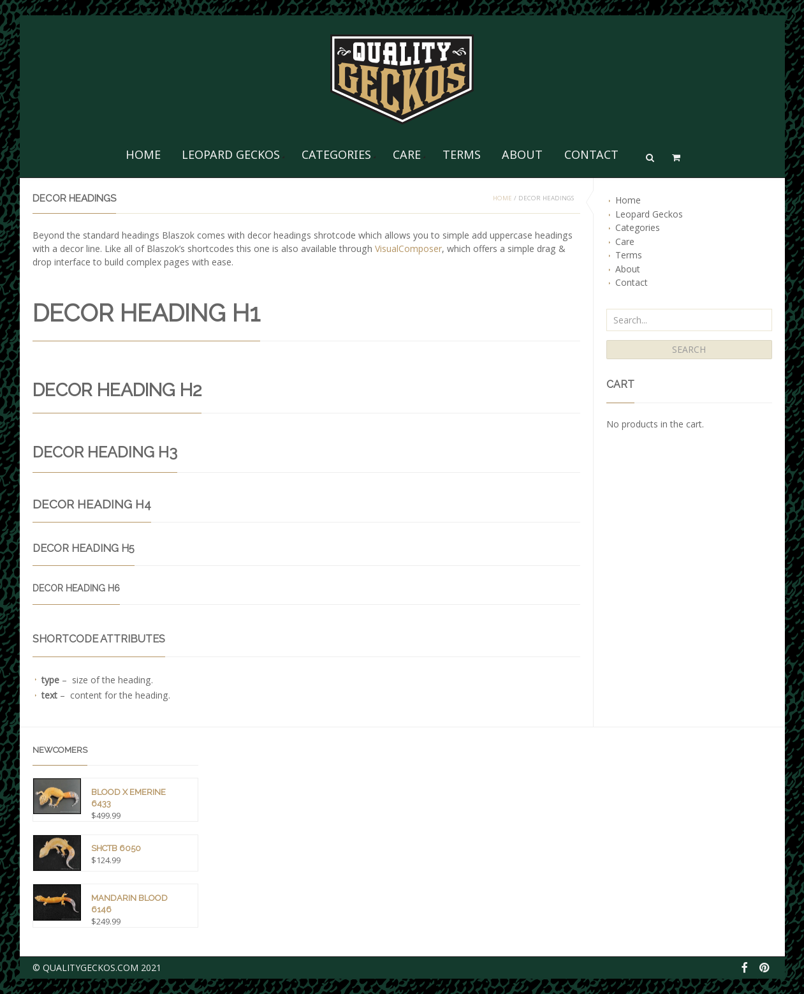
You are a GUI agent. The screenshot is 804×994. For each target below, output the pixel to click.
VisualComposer (408, 248)
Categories (336, 154)
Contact (591, 154)
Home (143, 154)
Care (407, 154)
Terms (461, 154)
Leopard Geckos (231, 154)
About (522, 154)
